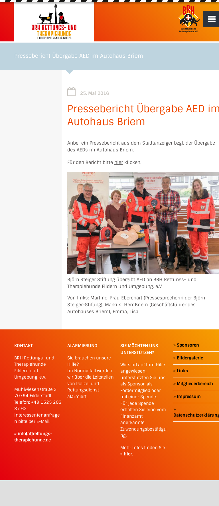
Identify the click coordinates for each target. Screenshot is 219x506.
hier (118, 162)
